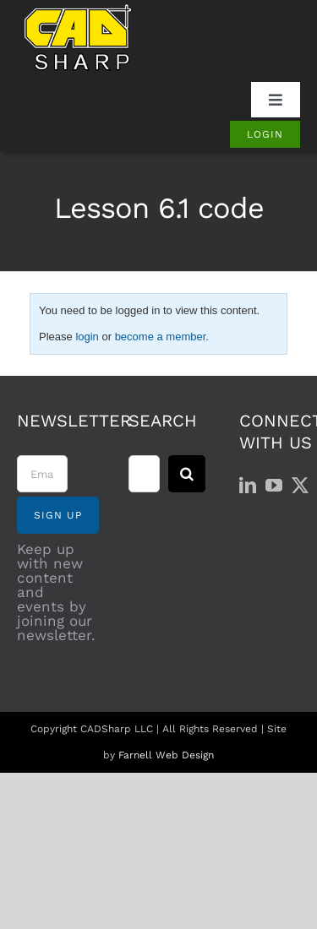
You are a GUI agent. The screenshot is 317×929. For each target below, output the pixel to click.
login (86, 336)
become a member (160, 336)
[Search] (186, 473)
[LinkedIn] (247, 485)
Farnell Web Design (166, 755)
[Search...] (144, 473)
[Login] (265, 134)
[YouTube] (273, 485)
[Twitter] (300, 485)
